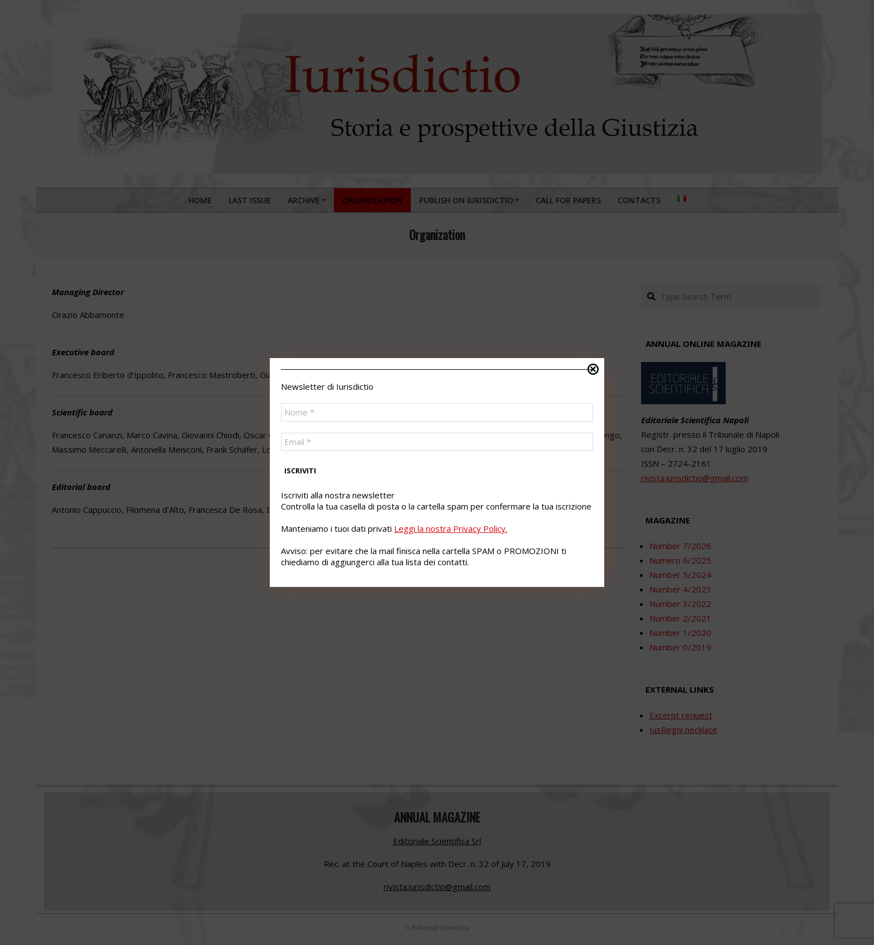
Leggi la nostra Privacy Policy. (450, 528)
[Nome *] (437, 412)
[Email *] (437, 442)
